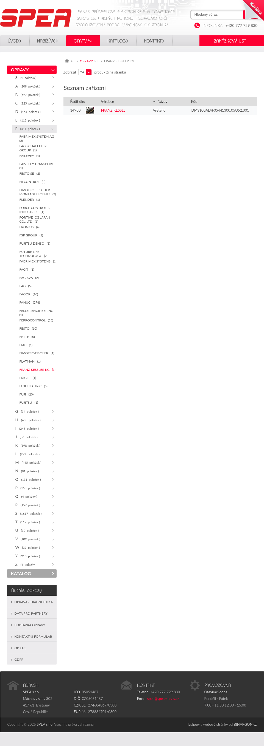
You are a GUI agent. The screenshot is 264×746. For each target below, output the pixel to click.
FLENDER (30, 199)
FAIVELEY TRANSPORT (37, 166)
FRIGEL (28, 378)
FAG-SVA (29, 278)
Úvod (13, 41)
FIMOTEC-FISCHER (37, 353)
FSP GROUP (31, 235)
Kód (194, 101)
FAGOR (29, 294)
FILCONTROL (32, 182)
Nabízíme (46, 41)
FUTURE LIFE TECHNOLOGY (34, 254)
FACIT (27, 269)
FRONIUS (30, 227)
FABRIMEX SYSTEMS (38, 261)
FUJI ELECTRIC (34, 386)
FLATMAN (30, 361)
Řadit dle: (77, 101)
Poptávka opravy (30, 625)
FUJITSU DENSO (35, 243)
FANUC (30, 302)
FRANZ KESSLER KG (37, 370)
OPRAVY (81, 41)
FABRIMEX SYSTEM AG (38, 138)
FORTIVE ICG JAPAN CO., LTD (35, 219)
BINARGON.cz (245, 724)
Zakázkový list (230, 41)
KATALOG (116, 41)
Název (160, 101)
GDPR (19, 659)
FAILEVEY (30, 156)
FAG (26, 286)
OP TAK (20, 648)
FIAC (26, 345)
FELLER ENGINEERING (37, 313)
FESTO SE (30, 173)
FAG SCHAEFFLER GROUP (33, 148)
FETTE (27, 337)
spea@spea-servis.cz (163, 698)
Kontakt (153, 41)
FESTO (28, 328)
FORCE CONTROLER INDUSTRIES (35, 210)
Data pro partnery (31, 613)
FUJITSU (29, 402)
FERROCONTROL (36, 320)
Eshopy (194, 724)
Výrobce (107, 101)
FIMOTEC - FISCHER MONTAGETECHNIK (38, 192)
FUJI (27, 394)
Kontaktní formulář (33, 636)
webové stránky (215, 724)
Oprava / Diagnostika (34, 602)
